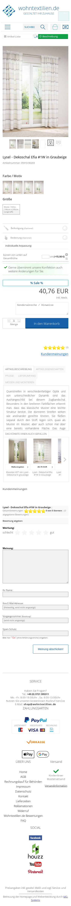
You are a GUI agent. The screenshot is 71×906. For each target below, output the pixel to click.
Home (23, 772)
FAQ (23, 820)
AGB (23, 777)
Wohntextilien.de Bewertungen (23, 816)
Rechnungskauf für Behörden (23, 781)
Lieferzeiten (23, 801)
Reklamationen (23, 806)
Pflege (9, 375)
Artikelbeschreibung (18, 369)
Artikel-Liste (13, 36)
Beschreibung (50, 36)
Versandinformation (56, 785)
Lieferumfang (27, 375)
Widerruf (23, 811)
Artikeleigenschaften (49, 369)
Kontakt (23, 796)
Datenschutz (23, 791)
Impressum (23, 786)
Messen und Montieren (19, 382)
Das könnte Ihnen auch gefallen (26, 433)
